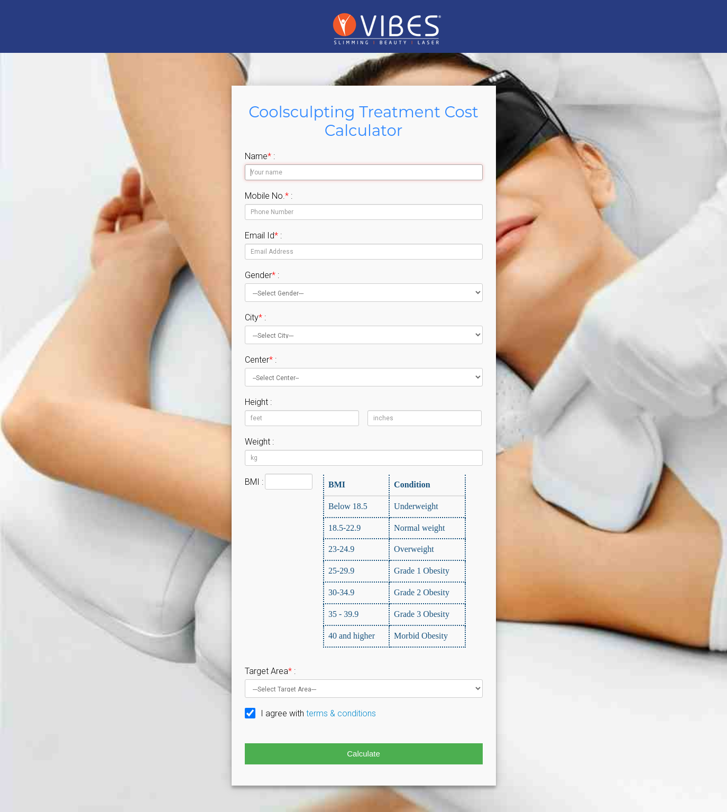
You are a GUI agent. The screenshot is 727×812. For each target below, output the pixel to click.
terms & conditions (341, 713)
